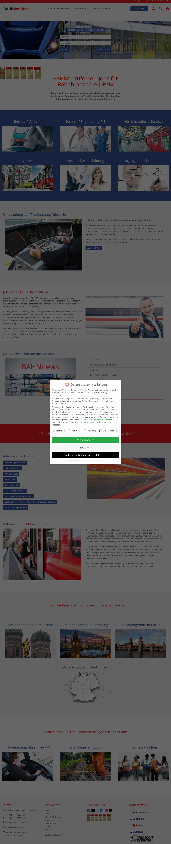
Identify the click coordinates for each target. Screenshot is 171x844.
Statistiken (74, 430)
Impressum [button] (100, 460)
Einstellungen (90, 421)
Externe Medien (108, 430)
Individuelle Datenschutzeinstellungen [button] (85, 454)
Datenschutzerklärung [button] (86, 460)
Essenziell (58, 430)
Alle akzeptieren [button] (85, 439)
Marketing (90, 430)
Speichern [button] (85, 446)
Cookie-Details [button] (73, 460)
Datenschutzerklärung (102, 419)
